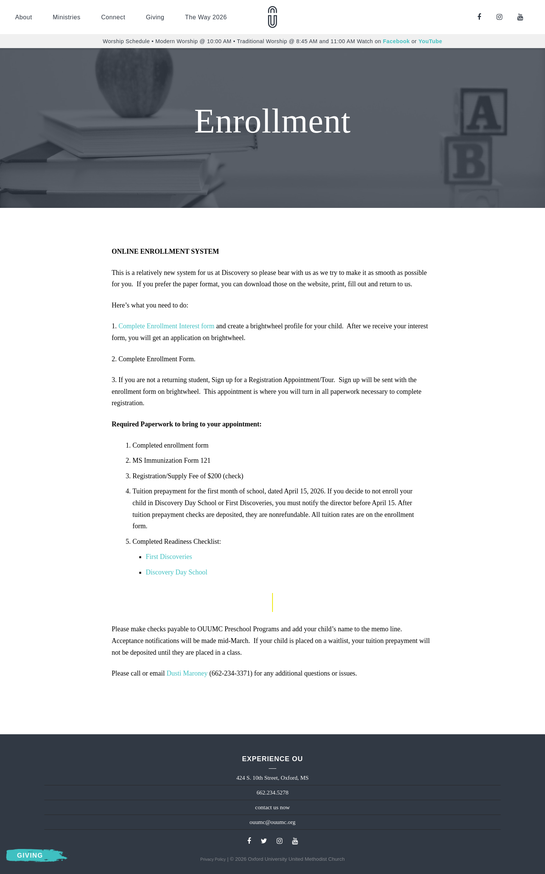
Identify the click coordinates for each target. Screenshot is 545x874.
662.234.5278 (272, 792)
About (23, 17)
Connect (113, 17)
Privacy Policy (213, 859)
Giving (155, 17)
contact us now (272, 807)
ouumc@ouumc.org (272, 822)
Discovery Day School (176, 572)
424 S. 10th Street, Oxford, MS (272, 777)
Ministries (66, 17)
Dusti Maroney (187, 673)
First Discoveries (169, 556)
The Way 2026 (206, 17)
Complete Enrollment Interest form (166, 326)
